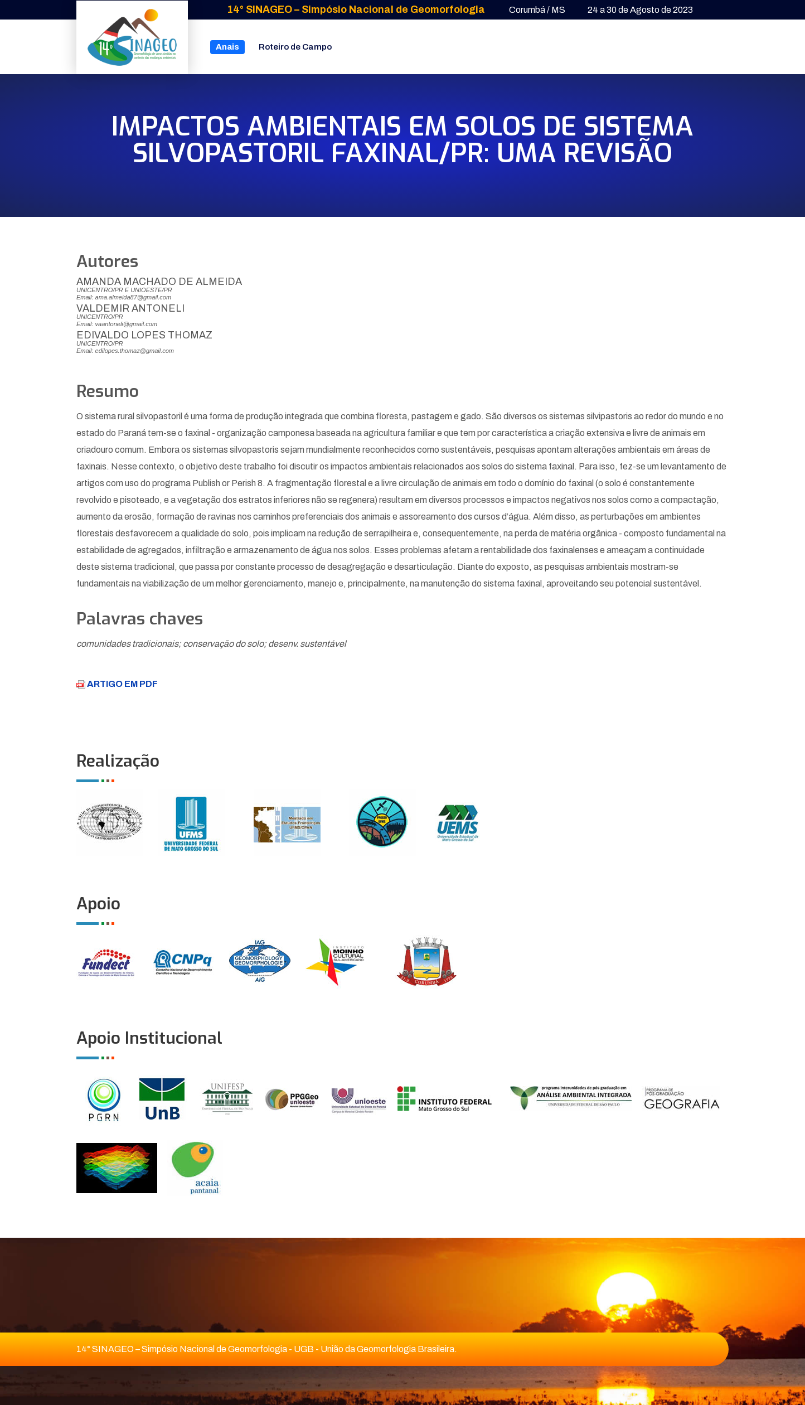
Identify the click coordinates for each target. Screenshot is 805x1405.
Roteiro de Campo (295, 46)
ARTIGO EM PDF (117, 684)
